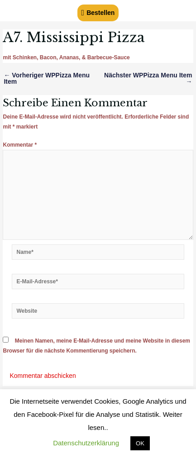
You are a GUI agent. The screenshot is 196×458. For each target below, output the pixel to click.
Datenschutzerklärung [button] (86, 443)
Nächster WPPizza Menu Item (148, 78)
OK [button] (140, 443)
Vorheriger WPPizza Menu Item (47, 78)
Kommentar (20, 145)
